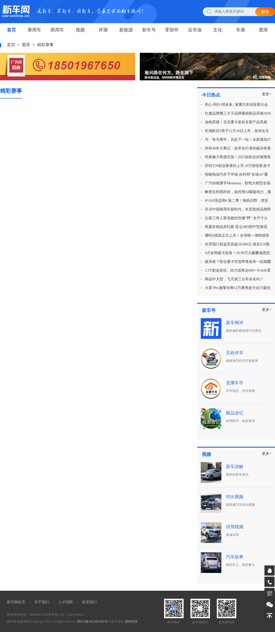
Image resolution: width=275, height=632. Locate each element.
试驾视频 (234, 526)
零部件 (172, 29)
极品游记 (234, 412)
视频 (80, 29)
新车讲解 (234, 466)
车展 (240, 29)
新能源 (126, 29)
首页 (11, 29)
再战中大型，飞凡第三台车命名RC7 (234, 279)
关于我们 (41, 602)
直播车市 (234, 382)
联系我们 (89, 602)
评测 (103, 29)
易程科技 (131, 621)
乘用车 (34, 29)
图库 (263, 29)
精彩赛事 (45, 44)
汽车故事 (234, 556)
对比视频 (234, 496)
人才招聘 (65, 602)
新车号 (149, 29)
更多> (266, 94)
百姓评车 (234, 352)
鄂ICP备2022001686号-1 (93, 621)
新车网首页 (16, 602)
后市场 (195, 29)
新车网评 (234, 322)
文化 (217, 29)
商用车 (57, 29)
